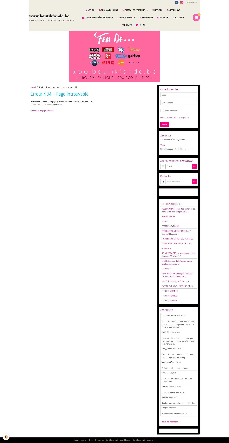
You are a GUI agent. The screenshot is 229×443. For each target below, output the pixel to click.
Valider (164, 124)
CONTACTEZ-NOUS (126, 17)
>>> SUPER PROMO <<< (172, 204)
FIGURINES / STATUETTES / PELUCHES (177, 238)
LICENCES (157, 10)
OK (194, 166)
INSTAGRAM (178, 17)
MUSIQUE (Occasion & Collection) (175, 281)
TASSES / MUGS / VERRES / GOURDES (177, 286)
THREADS (127, 25)
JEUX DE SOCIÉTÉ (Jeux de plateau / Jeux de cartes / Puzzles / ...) (178, 254)
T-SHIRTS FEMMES (169, 295)
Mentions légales (80, 440)
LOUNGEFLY (166, 268)
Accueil (33, 87)
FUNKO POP (166, 248)
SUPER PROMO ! (174, 10)
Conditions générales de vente (144, 440)
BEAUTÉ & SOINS (168, 216)
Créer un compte (166, 118)
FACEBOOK (162, 17)
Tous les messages (170, 421)
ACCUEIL (89, 10)
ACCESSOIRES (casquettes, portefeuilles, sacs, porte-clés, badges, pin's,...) (178, 210)
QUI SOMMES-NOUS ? (108, 10)
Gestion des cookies (96, 440)
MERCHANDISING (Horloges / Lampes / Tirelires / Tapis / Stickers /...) (177, 275)
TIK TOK (140, 25)
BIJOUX (165, 221)
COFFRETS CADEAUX (170, 226)
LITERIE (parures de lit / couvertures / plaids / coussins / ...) (177, 262)
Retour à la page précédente (42, 110)
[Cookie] (6, 437)
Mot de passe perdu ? (181, 118)
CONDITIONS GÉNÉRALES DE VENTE (97, 17)
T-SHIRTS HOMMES (169, 300)
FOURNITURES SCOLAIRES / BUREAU (176, 243)
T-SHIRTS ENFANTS (170, 291)
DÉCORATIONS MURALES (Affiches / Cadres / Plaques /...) (176, 232)
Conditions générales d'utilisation (118, 440)
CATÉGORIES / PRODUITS (134, 10)
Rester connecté (168, 110)
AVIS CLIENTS (146, 17)
